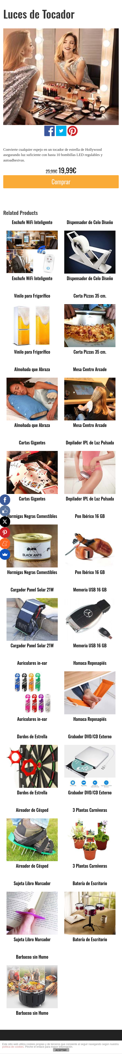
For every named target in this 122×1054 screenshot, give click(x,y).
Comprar (60, 181)
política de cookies (13, 1046)
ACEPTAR (60, 1050)
